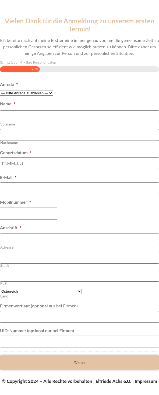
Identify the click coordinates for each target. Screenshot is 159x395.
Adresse (7, 247)
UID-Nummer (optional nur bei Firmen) (37, 330)
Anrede (9, 84)
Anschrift (11, 227)
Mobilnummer (15, 201)
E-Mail (8, 177)
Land (4, 296)
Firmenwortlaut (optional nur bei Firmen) (39, 305)
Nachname (9, 143)
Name (7, 103)
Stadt (4, 265)
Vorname (7, 124)
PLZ (3, 283)
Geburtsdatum (15, 152)
